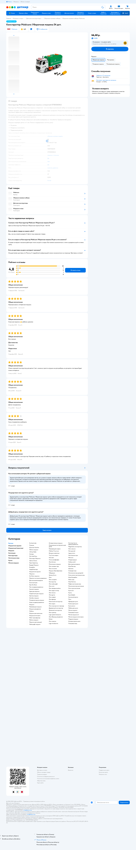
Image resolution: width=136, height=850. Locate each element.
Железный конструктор (55, 610)
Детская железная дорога (36, 580)
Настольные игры (73, 555)
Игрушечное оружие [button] (14, 546)
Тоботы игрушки (33, 549)
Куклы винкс (71, 606)
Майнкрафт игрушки (34, 624)
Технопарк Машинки (34, 558)
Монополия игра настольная (76, 586)
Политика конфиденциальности (46, 776)
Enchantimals (32, 543)
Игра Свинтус (72, 582)
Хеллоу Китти (52, 575)
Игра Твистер (72, 566)
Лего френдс (52, 599)
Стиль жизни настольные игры (76, 575)
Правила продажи (42, 774)
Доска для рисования (74, 564)
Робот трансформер (34, 618)
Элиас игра (71, 579)
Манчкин (70, 557)
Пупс (69, 599)
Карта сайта (40, 783)
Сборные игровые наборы (52, 18)
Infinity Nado (32, 552)
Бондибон (32, 567)
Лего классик (72, 549)
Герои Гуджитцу (33, 563)
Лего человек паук (54, 566)
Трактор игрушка (33, 596)
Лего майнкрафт (53, 584)
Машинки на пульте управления (37, 578)
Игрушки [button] (11, 550)
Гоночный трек (33, 582)
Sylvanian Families (34, 547)
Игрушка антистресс (34, 615)
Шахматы (70, 568)
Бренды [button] (10, 543)
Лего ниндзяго (53, 579)
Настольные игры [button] (13, 558)
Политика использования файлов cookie (48, 778)
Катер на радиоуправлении (36, 602)
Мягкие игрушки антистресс (76, 617)
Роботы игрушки (33, 620)
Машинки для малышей (35, 622)
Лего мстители (53, 568)
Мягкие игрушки (72, 610)
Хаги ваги (51, 557)
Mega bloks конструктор (75, 546)
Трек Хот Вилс (33, 585)
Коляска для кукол (73, 603)
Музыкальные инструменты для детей (57, 546)
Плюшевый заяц (72, 623)
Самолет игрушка (34, 589)
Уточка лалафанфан (54, 560)
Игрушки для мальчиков (35, 613)
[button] (125, 13)
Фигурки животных (54, 553)
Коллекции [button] (11, 553)
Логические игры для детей (75, 573)
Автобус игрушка (34, 598)
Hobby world (71, 562)
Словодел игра (72, 571)
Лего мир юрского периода (56, 606)
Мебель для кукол (73, 608)
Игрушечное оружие (35, 571)
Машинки (31, 574)
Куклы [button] (10, 560)
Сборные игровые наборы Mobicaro (73, 18)
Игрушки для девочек (35, 609)
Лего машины (52, 621)
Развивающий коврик (55, 549)
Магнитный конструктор (55, 601)
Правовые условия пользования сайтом (34, 801)
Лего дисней (71, 551)
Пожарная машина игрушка (36, 600)
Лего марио (52, 603)
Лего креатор (52, 612)
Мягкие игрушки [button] (13, 563)
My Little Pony (33, 556)
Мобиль (31, 611)
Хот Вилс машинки (34, 576)
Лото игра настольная (74, 588)
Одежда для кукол (73, 601)
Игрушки (31, 604)
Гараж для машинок (34, 591)
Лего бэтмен (52, 562)
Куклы (70, 592)
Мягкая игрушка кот (73, 614)
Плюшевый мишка (73, 612)
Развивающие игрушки (35, 607)
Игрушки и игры (18, 18)
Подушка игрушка (73, 619)
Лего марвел (52, 597)
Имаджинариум (72, 560)
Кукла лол (71, 590)
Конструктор (52, 582)
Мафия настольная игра (74, 584)
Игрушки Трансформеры (55, 571)
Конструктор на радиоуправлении (73, 543)
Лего (50, 577)
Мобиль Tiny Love (54, 551)
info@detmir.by (27, 810)
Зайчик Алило (33, 560)
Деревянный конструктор (56, 608)
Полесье (31, 545)
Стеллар (31, 554)
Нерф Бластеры (33, 569)
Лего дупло (52, 595)
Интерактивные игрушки (55, 543)
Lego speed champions (55, 614)
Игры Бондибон (72, 577)
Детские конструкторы (33, 18)
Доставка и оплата (42, 770)
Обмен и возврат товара (43, 772)
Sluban (50, 619)
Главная (8, 18)
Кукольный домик (73, 597)
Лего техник (52, 592)
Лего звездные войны (55, 588)
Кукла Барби (71, 595)
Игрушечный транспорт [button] (15, 548)
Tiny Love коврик (53, 555)
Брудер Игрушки (34, 565)
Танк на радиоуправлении (36, 587)
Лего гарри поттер (54, 590)
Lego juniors (71, 553)
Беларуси (17, 803)
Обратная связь (41, 780)
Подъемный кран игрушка (36, 593)
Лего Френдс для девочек (56, 617)
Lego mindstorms (53, 623)
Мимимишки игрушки (55, 564)
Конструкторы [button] (13, 555)
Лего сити (51, 586)
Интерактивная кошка (74, 621)
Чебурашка (52, 573)
